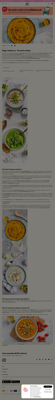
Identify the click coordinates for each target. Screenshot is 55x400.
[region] (37, 391)
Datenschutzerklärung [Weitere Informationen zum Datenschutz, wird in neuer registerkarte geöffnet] (37, 396)
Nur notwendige (47, 389)
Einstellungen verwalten (48, 391)
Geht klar (47, 386)
